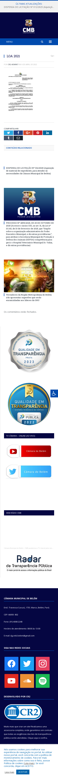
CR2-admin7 (13, 64)
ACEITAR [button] (22, 771)
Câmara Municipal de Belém (14, 548)
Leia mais (29, 763)
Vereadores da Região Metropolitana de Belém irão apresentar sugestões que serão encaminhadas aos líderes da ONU (29, 297)
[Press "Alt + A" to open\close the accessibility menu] (54, 393)
